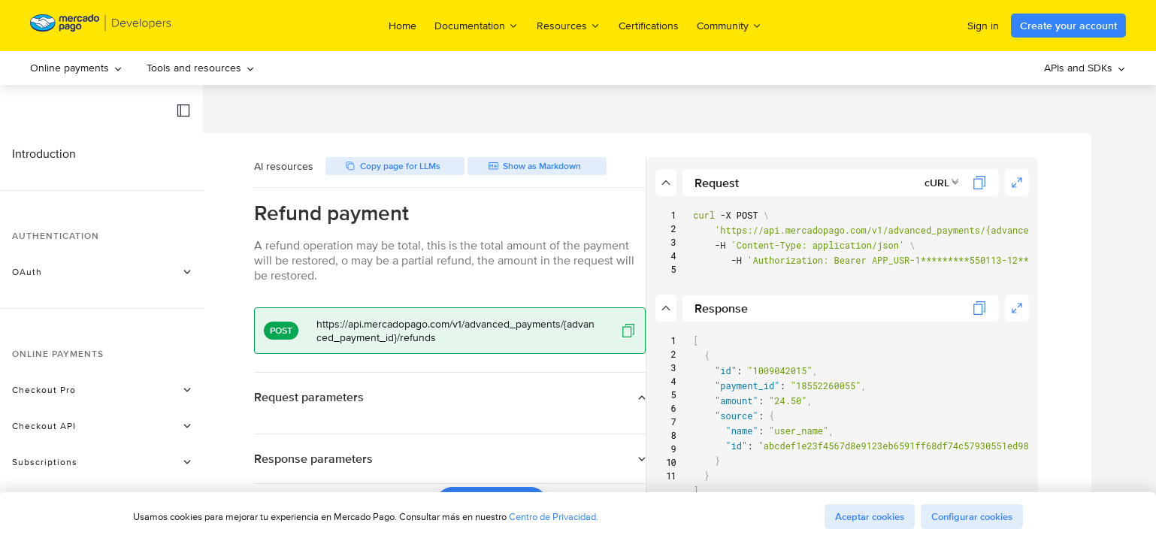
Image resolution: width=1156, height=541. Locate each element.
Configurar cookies (971, 516)
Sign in (983, 25)
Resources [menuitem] (569, 25)
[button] (183, 110)
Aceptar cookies (869, 516)
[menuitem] (76, 68)
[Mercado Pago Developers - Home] (101, 26)
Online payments (76, 67)
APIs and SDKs (1085, 67)
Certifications (649, 25)
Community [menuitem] (729, 25)
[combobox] (982, 183)
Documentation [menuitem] (476, 25)
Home (402, 25)
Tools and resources (201, 67)
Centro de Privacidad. (553, 516)
